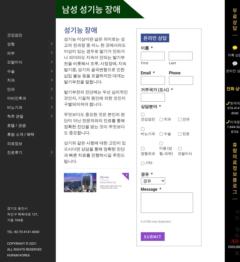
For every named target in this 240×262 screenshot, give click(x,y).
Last (172, 63)
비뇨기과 (148, 134)
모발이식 (185, 153)
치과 (167, 119)
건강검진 (148, 119)
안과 (186, 119)
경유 (147, 174)
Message (151, 189)
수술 (167, 134)
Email (148, 73)
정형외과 (148, 153)
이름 (147, 48)
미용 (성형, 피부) (166, 151)
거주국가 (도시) (157, 89)
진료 (186, 134)
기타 (148, 163)
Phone (175, 73)
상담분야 (151, 106)
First (144, 63)
